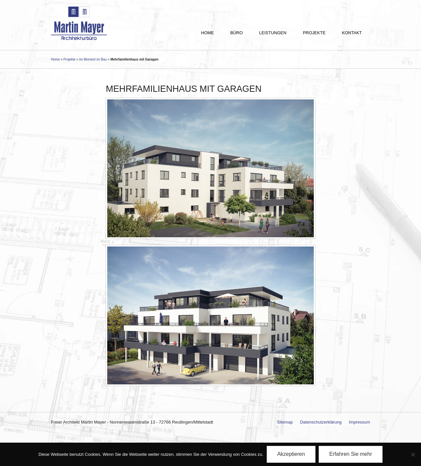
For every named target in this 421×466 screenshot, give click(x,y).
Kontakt (352, 32)
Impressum (359, 422)
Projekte (314, 32)
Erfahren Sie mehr (350, 454)
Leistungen (272, 32)
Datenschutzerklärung (320, 422)
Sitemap (285, 422)
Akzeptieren (291, 454)
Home (207, 32)
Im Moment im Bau (93, 59)
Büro (236, 32)
